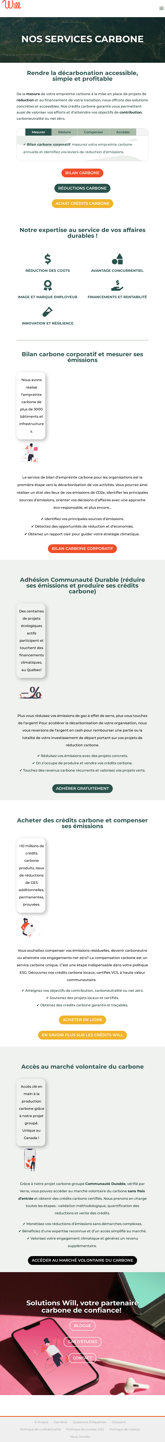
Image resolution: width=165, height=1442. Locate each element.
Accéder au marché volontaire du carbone (82, 1260)
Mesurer (38, 132)
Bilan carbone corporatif (82, 548)
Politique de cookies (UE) (85, 1429)
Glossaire (118, 1422)
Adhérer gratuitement (82, 788)
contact (82, 1358)
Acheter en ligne (82, 1019)
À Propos (41, 1422)
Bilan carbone (82, 173)
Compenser (93, 132)
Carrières (60, 1422)
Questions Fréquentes (89, 1422)
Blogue (82, 1325)
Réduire (64, 132)
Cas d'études (82, 1341)
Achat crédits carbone (82, 203)
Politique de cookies (125, 1429)
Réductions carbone (82, 188)
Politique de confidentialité (40, 1429)
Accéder (123, 132)
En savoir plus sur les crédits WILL (82, 1035)
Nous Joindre (80, 1437)
